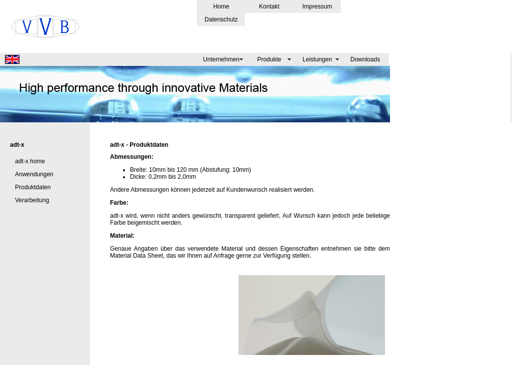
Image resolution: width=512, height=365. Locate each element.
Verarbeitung (32, 200)
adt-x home (30, 161)
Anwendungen (34, 174)
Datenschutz (221, 19)
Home (221, 6)
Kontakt (269, 6)
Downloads (365, 59)
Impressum (317, 6)
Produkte (269, 59)
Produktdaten (32, 187)
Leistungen (317, 59)
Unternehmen (221, 59)
